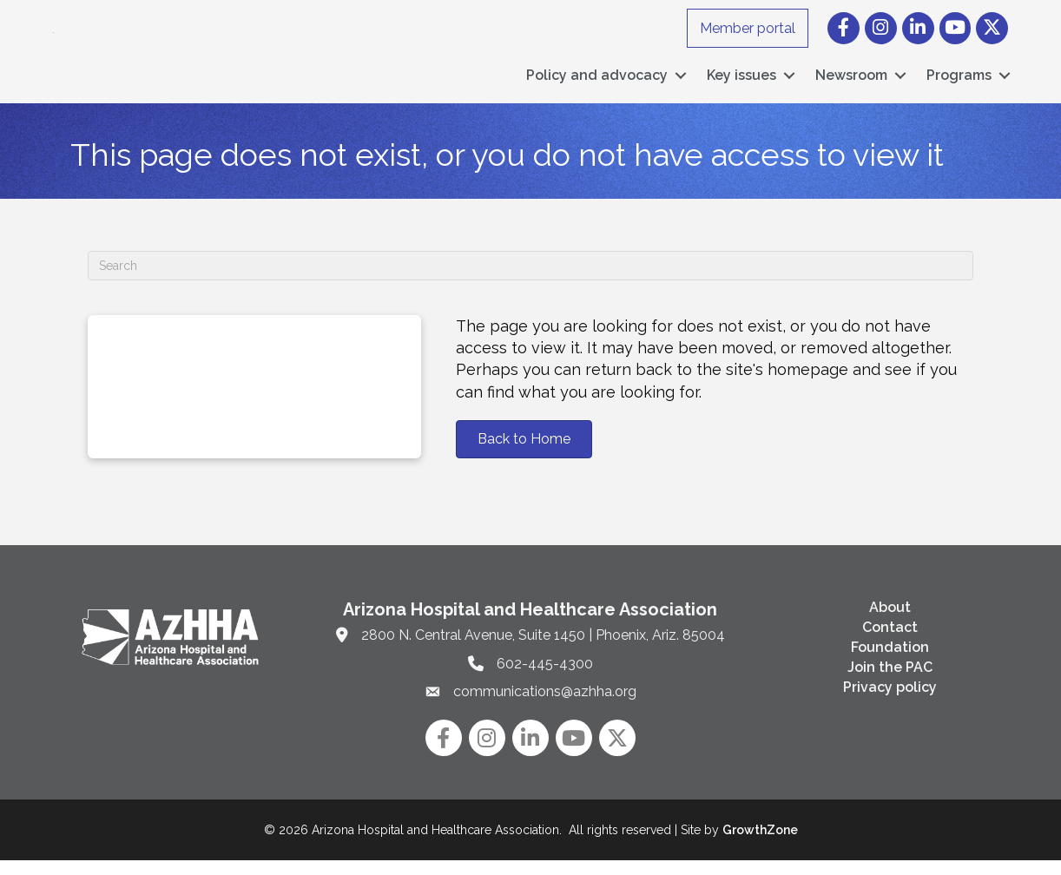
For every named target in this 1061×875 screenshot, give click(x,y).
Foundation (890, 662)
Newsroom (851, 83)
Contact (890, 642)
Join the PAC (889, 682)
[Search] (530, 280)
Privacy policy (890, 702)
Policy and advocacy (597, 83)
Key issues (741, 83)
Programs (959, 83)
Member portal (747, 28)
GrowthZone (760, 845)
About (890, 621)
